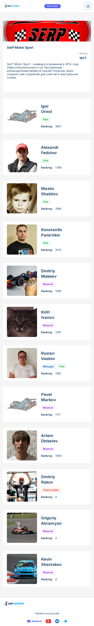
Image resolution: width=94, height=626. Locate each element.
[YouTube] (48, 621)
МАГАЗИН (52, 6)
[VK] (57, 621)
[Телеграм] (65, 621)
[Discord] (34, 621)
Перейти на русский (47, 613)
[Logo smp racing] (12, 6)
